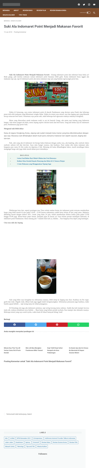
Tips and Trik (86, 64)
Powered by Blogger (52, 465)
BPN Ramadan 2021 (80, 29)
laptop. (75, 47)
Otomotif (84, 47)
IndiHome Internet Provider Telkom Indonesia (82, 38)
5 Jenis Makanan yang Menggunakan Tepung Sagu (34, 182)
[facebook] (77, 2)
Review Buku (29, 7)
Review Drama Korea (59, 7)
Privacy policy (61, 460)
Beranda (7, 7)
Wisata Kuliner (10, 12)
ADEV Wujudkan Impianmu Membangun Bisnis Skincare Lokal (83, 208)
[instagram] (87, 2)
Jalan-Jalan (77, 43)
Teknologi (76, 64)
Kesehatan (87, 43)
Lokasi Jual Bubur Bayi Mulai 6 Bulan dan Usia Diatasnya (36, 174)
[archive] (79, 262)
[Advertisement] (34, 55)
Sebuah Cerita (88, 60)
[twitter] (82, 2)
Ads (74, 25)
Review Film (42, 7)
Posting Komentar (20, 36)
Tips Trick (24, 12)
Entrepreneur (77, 33)
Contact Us (44, 460)
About (17, 7)
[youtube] (92, 2)
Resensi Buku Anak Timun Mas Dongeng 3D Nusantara (83, 226)
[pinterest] (41, 353)
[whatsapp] (56, 353)
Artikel (81, 25)
